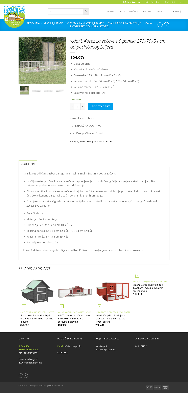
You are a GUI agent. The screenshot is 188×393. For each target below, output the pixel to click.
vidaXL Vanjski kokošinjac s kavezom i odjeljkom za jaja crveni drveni (110, 318)
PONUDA (147, 11)
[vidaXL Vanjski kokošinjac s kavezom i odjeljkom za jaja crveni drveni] (112, 292)
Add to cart (100, 106)
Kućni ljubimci (53, 23)
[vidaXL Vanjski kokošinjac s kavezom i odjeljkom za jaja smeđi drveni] (150, 277)
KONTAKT (62, 352)
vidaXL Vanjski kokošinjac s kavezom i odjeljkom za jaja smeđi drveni (148, 288)
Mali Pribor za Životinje (124, 23)
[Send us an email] (184, 2)
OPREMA (111, 11)
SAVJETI (160, 11)
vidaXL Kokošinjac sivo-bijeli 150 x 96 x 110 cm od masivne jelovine (36, 318)
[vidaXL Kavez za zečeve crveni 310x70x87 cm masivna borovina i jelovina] (75, 292)
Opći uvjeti (170, 1)
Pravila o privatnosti (106, 349)
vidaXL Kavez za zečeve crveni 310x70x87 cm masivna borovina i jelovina (74, 318)
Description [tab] (28, 163)
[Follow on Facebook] (181, 2)
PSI (122, 11)
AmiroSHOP (141, 346)
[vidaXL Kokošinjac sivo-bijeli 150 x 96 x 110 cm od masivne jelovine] (37, 292)
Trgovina (33, 23)
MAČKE (133, 11)
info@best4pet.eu (132, 2)
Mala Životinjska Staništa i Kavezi (96, 141)
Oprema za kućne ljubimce (85, 23)
